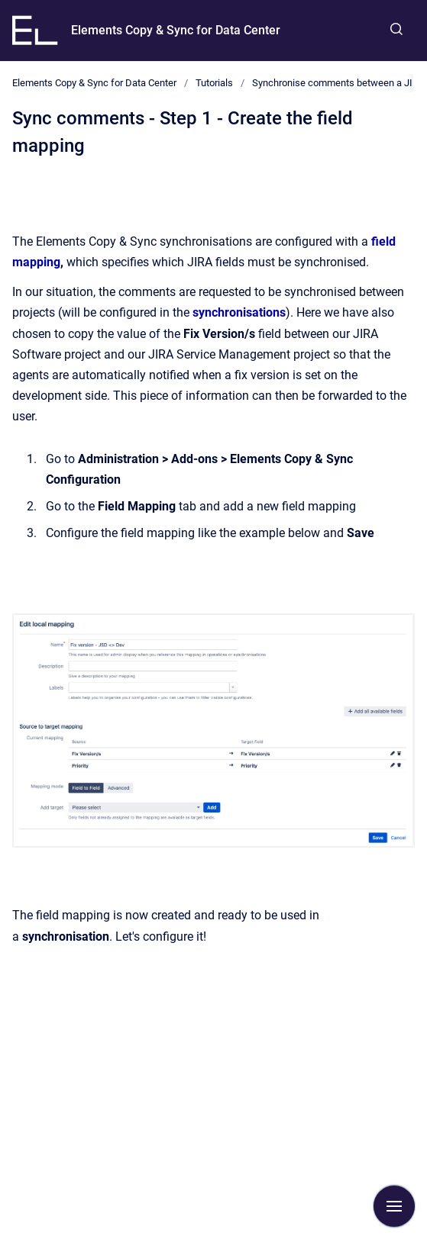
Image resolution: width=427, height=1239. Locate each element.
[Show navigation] (394, 1206)
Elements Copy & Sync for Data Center (175, 30)
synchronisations (239, 312)
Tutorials (214, 82)
